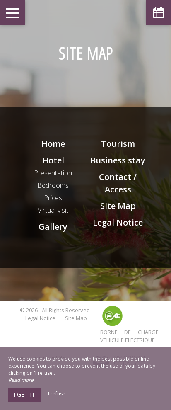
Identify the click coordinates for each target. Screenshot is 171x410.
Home (53, 143)
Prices (53, 197)
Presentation (53, 172)
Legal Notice (118, 222)
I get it (24, 394)
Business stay (117, 160)
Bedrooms (53, 185)
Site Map (118, 205)
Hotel (53, 160)
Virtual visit (53, 210)
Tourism (118, 143)
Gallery (53, 226)
